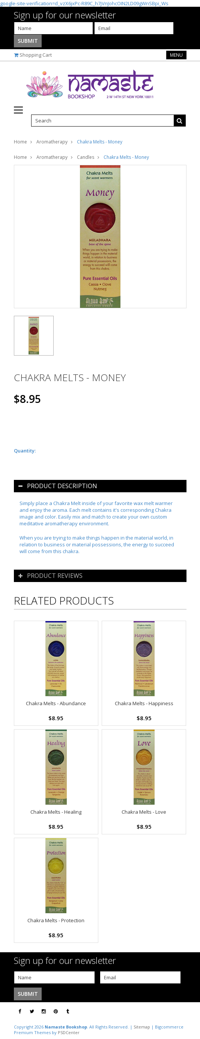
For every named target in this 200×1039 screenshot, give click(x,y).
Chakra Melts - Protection (55, 920)
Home (20, 142)
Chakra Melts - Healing (55, 811)
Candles (85, 157)
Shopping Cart (36, 54)
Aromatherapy (52, 142)
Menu (176, 55)
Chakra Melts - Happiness (144, 703)
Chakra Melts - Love (144, 811)
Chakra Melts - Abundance (56, 703)
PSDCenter (69, 1032)
